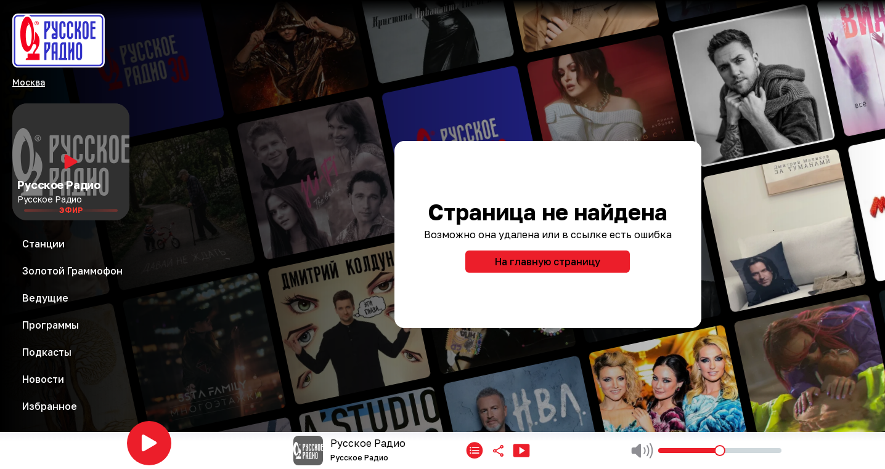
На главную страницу (547, 261)
